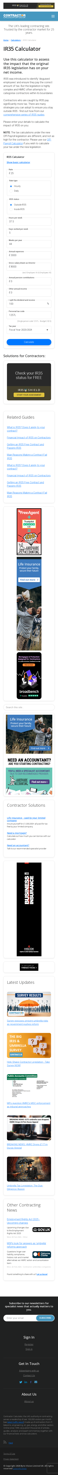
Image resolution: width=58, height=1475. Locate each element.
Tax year (12, 326)
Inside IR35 (19, 209)
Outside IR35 (20, 204)
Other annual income (18, 289)
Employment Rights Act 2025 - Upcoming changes (23, 1221)
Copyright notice (20, 1468)
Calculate (29, 342)
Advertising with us (29, 1370)
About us (29, 1401)
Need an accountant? (18, 845)
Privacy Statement (11, 1459)
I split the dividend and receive (22, 300)
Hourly (17, 186)
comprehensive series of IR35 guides (23, 114)
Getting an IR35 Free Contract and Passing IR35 (25, 446)
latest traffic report (15, 1422)
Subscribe (45, 1318)
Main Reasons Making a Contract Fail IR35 (27, 456)
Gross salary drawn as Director (22, 263)
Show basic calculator (18, 162)
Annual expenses (16, 251)
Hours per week (15, 218)
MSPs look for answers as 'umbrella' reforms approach (26, 1245)
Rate (11, 170)
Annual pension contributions (21, 278)
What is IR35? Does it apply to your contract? (26, 429)
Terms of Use (9, 1453)
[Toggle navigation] (53, 16)
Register (29, 1344)
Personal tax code (16, 311)
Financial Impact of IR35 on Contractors (29, 437)
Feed (11, 1443)
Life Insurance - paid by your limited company (26, 819)
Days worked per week (18, 229)
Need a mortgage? (17, 833)
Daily (16, 191)
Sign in (29, 1349)
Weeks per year (15, 240)
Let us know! (42, 1274)
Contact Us (29, 1375)
